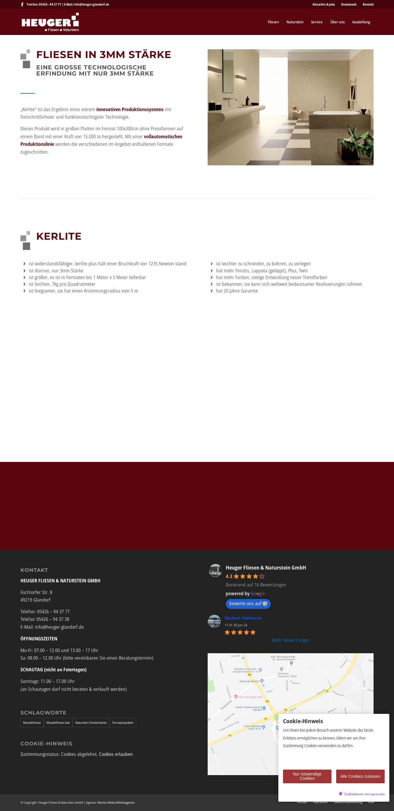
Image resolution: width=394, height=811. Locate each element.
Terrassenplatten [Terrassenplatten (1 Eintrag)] (122, 722)
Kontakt (368, 4)
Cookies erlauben (116, 754)
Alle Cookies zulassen (361, 776)
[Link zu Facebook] (22, 4)
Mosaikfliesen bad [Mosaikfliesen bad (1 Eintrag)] (58, 722)
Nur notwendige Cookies (307, 776)
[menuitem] (324, 4)
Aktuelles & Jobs (324, 4)
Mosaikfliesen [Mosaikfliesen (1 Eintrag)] (32, 722)
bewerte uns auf (248, 603)
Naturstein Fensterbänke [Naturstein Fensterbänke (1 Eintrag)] (91, 722)
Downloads (349, 4)
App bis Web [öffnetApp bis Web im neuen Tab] (378, 794)
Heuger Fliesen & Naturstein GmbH (266, 567)
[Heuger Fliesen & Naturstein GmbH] (50, 22)
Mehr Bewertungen (291, 640)
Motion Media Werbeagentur (116, 802)
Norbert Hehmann (243, 618)
